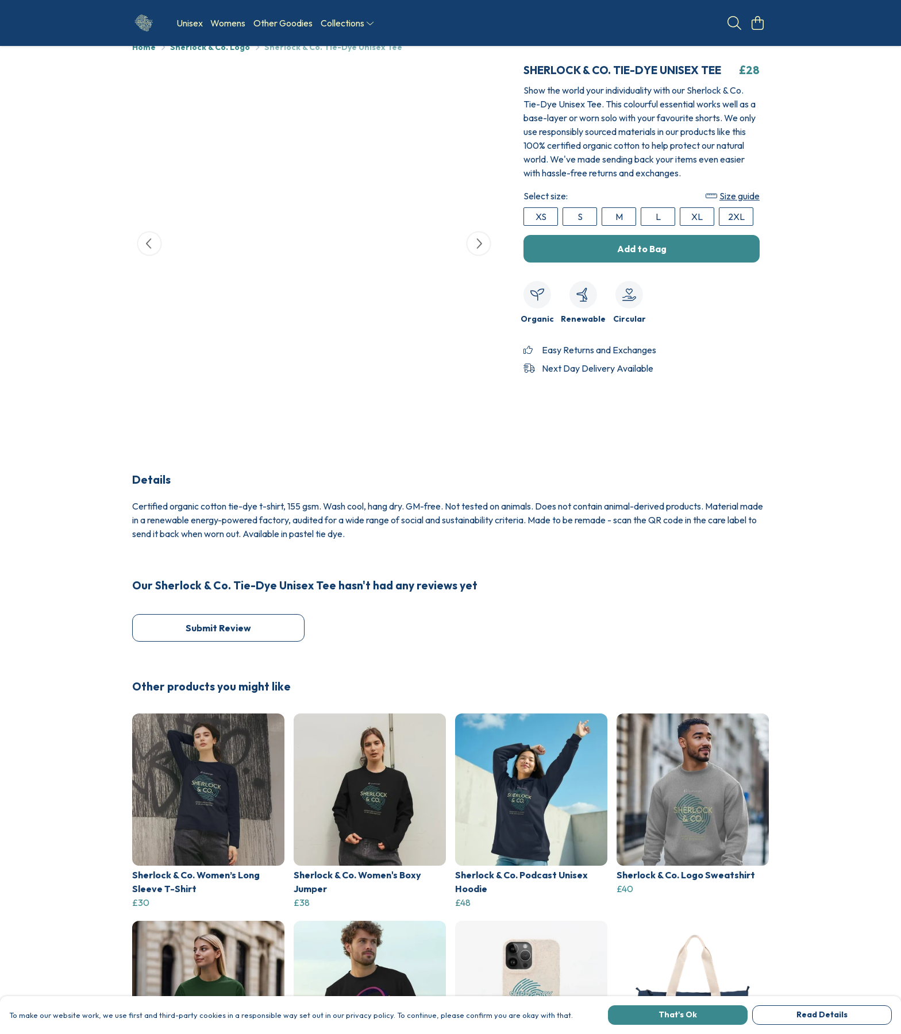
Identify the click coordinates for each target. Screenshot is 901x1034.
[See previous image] (149, 257)
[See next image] (478, 257)
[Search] (734, 22)
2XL (736, 230)
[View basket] (757, 22)
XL (697, 230)
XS (541, 230)
